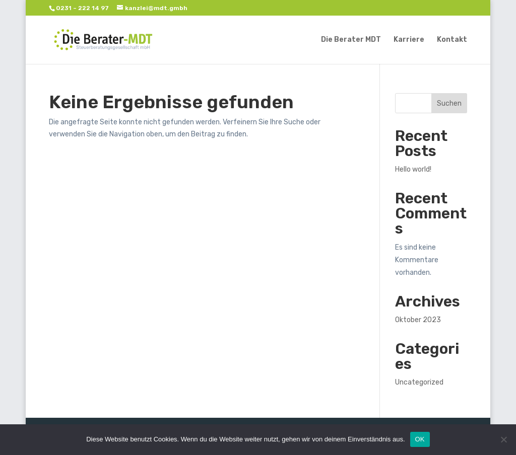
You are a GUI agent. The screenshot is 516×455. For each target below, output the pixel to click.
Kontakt (452, 40)
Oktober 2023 (418, 320)
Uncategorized (419, 382)
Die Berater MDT (351, 40)
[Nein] (503, 439)
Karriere (409, 40)
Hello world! (413, 169)
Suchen (449, 103)
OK (420, 439)
